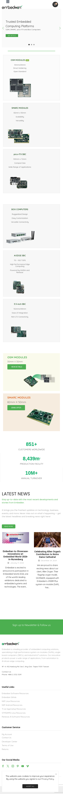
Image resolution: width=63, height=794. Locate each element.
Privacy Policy (47, 779)
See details (12, 35)
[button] (7, 1)
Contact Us (6, 672)
